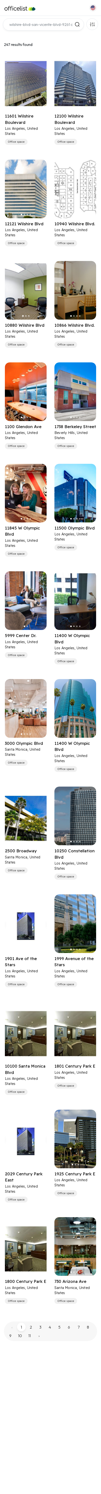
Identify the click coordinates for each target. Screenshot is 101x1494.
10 (20, 1335)
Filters (92, 24)
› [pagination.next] (39, 1335)
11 (29, 1335)
